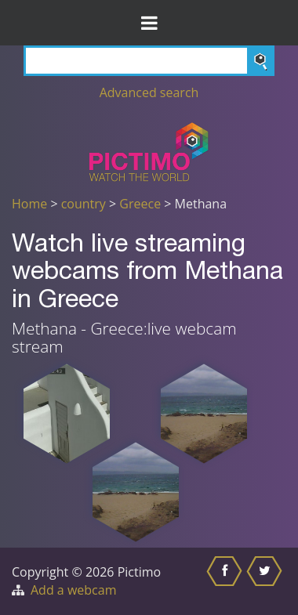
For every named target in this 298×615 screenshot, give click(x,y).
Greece (140, 203)
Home (29, 203)
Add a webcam (73, 590)
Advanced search (149, 92)
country (83, 203)
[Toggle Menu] (149, 22)
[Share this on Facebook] (226, 581)
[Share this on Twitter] (266, 581)
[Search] (149, 60)
